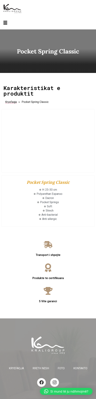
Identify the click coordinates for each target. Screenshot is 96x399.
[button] (5, 23)
